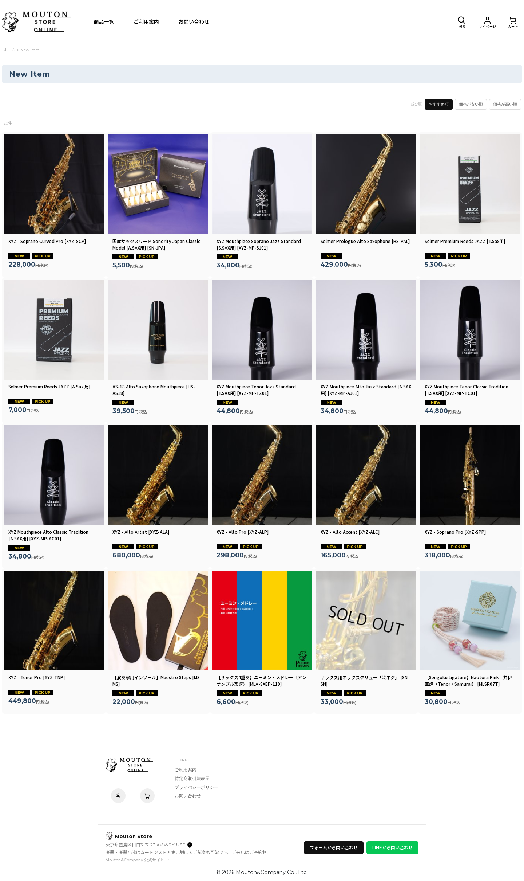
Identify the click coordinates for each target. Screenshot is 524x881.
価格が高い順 (505, 104)
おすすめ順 (439, 104)
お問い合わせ (188, 795)
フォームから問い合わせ (334, 847)
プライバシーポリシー (196, 787)
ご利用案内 (185, 769)
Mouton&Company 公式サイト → (137, 859)
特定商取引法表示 (192, 778)
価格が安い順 (471, 104)
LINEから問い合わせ (392, 847)
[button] (462, 22)
